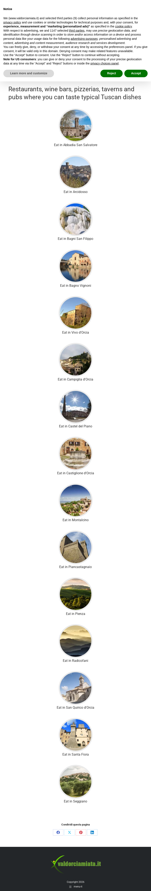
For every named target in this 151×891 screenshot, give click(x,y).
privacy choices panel (105, 63)
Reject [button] (111, 73)
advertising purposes (84, 38)
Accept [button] (136, 73)
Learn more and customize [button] (28, 73)
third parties (76, 30)
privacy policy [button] (12, 22)
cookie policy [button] (123, 26)
